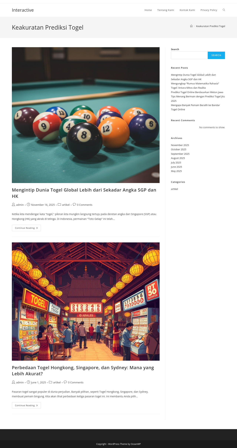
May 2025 (176, 171)
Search (175, 49)
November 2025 (180, 145)
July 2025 (176, 162)
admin (20, 205)
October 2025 (178, 149)
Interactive (23, 10)
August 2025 (178, 158)
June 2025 (176, 166)
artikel (66, 205)
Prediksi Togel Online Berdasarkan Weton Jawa (197, 92)
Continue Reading (28, 228)
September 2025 (180, 153)
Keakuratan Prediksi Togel (210, 26)
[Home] (191, 26)
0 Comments (84, 205)
